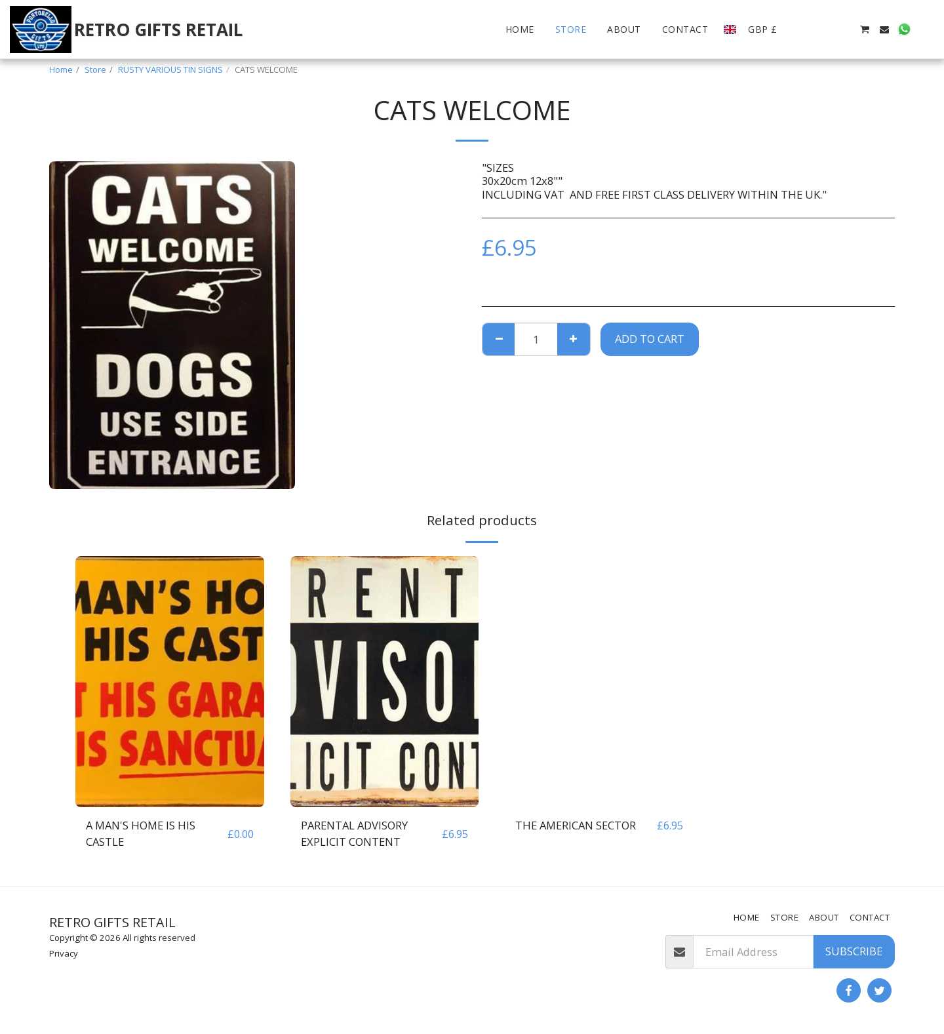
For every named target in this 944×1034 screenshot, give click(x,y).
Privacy (63, 953)
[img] (169, 681)
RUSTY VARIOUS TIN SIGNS (170, 69)
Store (95, 69)
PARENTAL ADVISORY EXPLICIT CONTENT (354, 833)
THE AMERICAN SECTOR (575, 825)
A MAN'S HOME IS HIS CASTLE (140, 833)
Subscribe (853, 951)
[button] (805, 29)
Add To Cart (649, 338)
